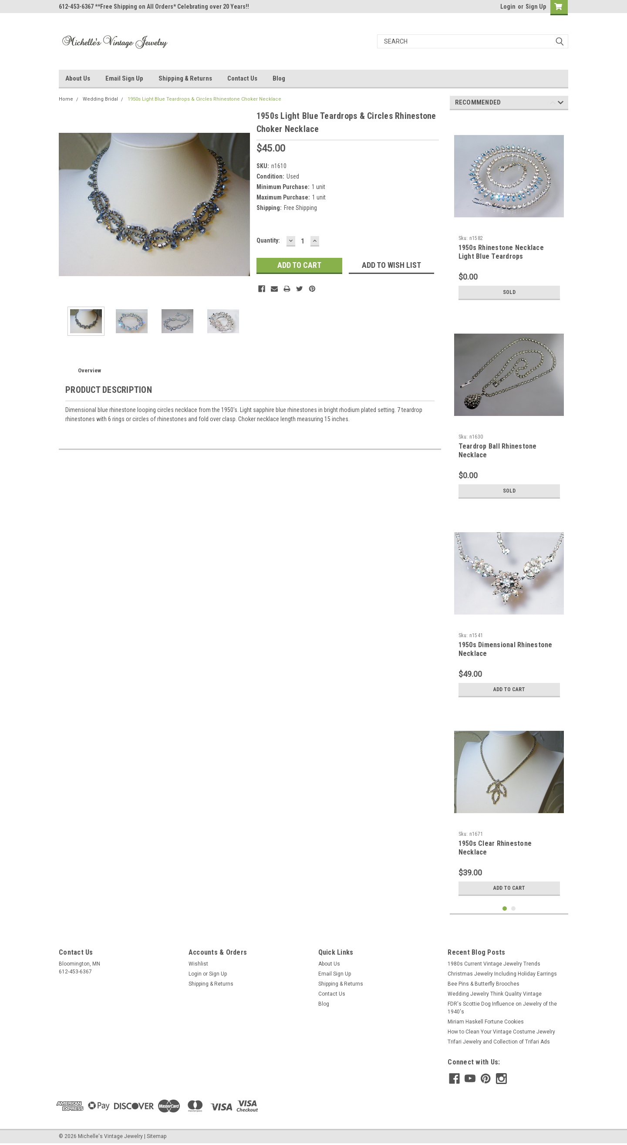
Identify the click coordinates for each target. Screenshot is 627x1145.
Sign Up (536, 6)
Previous (552, 104)
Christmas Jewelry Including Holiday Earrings (502, 974)
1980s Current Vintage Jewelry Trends (494, 964)
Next (560, 104)
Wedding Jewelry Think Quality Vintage (495, 994)
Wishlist (198, 964)
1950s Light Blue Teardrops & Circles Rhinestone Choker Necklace (204, 99)
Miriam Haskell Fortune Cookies (486, 1022)
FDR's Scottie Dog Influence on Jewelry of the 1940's (502, 1008)
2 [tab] (513, 908)
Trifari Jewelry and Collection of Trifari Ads (499, 1042)
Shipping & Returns (185, 78)
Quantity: (268, 240)
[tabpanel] (509, 211)
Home (66, 99)
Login (508, 6)
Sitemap (156, 1136)
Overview (89, 370)
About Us (77, 78)
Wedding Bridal (100, 99)
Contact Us (242, 78)
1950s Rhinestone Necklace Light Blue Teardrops (501, 251)
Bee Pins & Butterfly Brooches (483, 984)
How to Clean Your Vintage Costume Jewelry (501, 1032)
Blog (279, 78)
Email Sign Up (124, 78)
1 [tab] (504, 908)
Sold (509, 292)
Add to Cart (509, 689)
